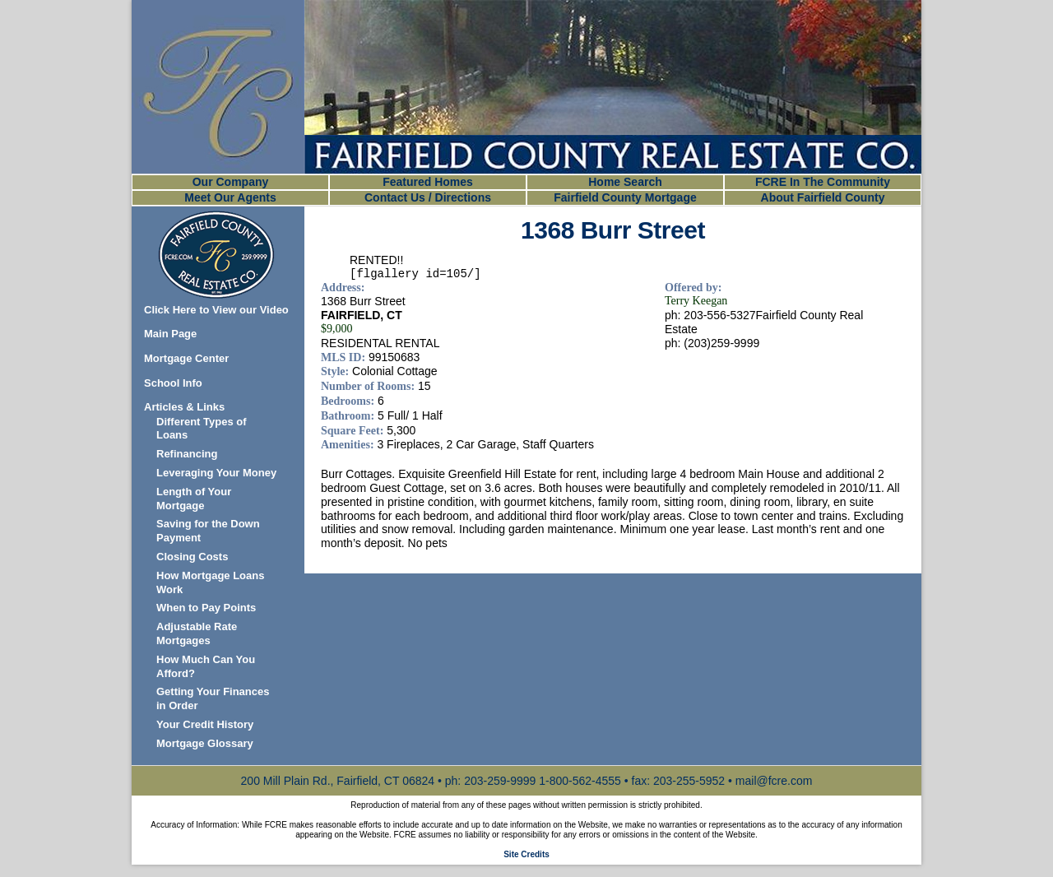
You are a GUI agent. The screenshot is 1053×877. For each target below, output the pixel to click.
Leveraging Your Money (216, 472)
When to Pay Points (206, 607)
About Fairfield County (823, 197)
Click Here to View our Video (216, 310)
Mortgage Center (186, 358)
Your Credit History (204, 724)
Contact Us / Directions (427, 197)
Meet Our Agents (230, 197)
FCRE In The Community (822, 181)
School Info (173, 383)
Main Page (170, 333)
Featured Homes (428, 181)
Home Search (624, 181)
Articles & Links (184, 407)
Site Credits (526, 854)
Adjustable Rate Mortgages (196, 633)
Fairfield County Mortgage (625, 197)
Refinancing (186, 454)
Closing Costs (192, 556)
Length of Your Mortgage (193, 498)
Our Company (231, 181)
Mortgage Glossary (204, 743)
